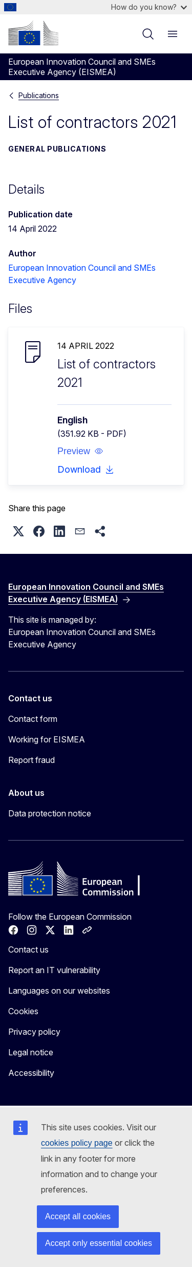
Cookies (23, 1011)
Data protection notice (49, 813)
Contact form (32, 719)
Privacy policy (34, 1032)
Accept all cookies (78, 1216)
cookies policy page (77, 1143)
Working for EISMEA (46, 739)
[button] (80, 451)
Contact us (28, 949)
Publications (38, 95)
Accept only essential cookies (98, 1243)
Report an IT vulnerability (54, 970)
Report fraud (31, 760)
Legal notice (30, 1052)
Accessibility (31, 1073)
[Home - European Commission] (33, 33)
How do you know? (149, 7)
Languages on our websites (59, 990)
